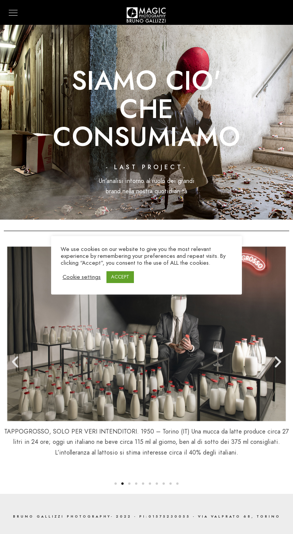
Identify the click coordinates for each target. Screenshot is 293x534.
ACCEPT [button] (120, 276)
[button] (115, 483)
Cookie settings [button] (82, 276)
